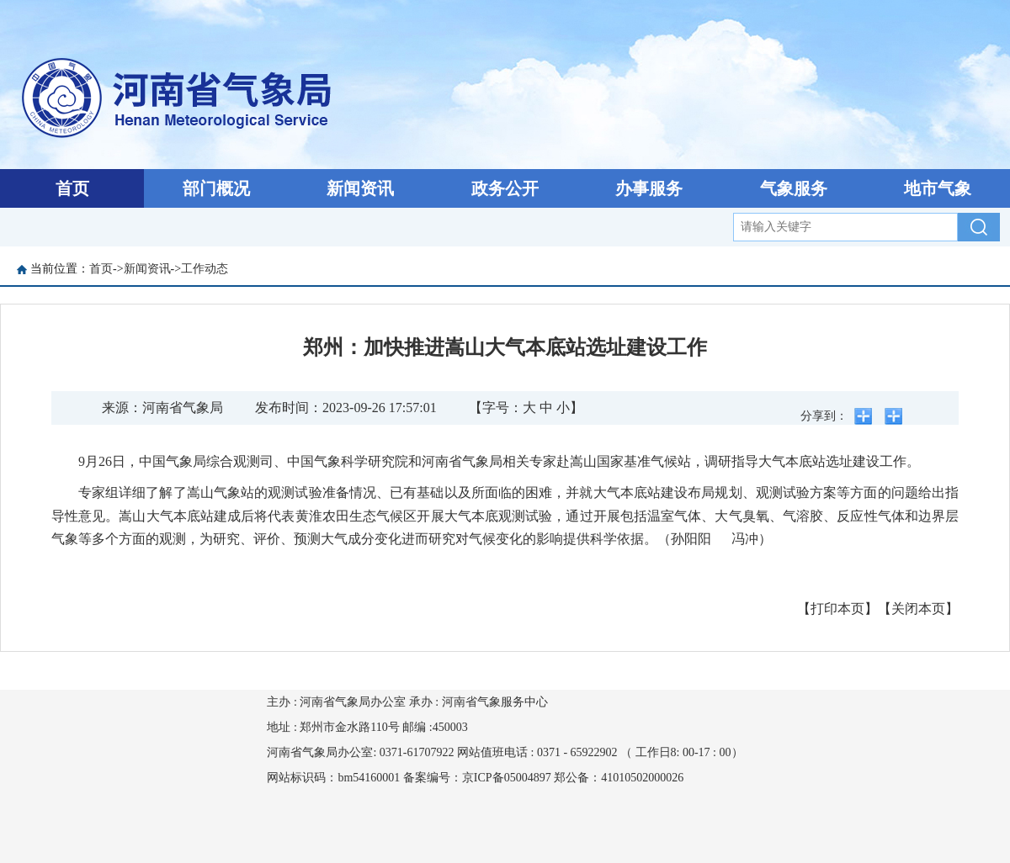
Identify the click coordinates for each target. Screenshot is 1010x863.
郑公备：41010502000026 (618, 777)
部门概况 (216, 188)
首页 (72, 188)
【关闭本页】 (918, 608)
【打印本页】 (837, 608)
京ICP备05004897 (506, 777)
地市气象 (937, 188)
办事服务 (649, 188)
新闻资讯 (360, 188)
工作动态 (204, 268)
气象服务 (793, 188)
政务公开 (505, 188)
